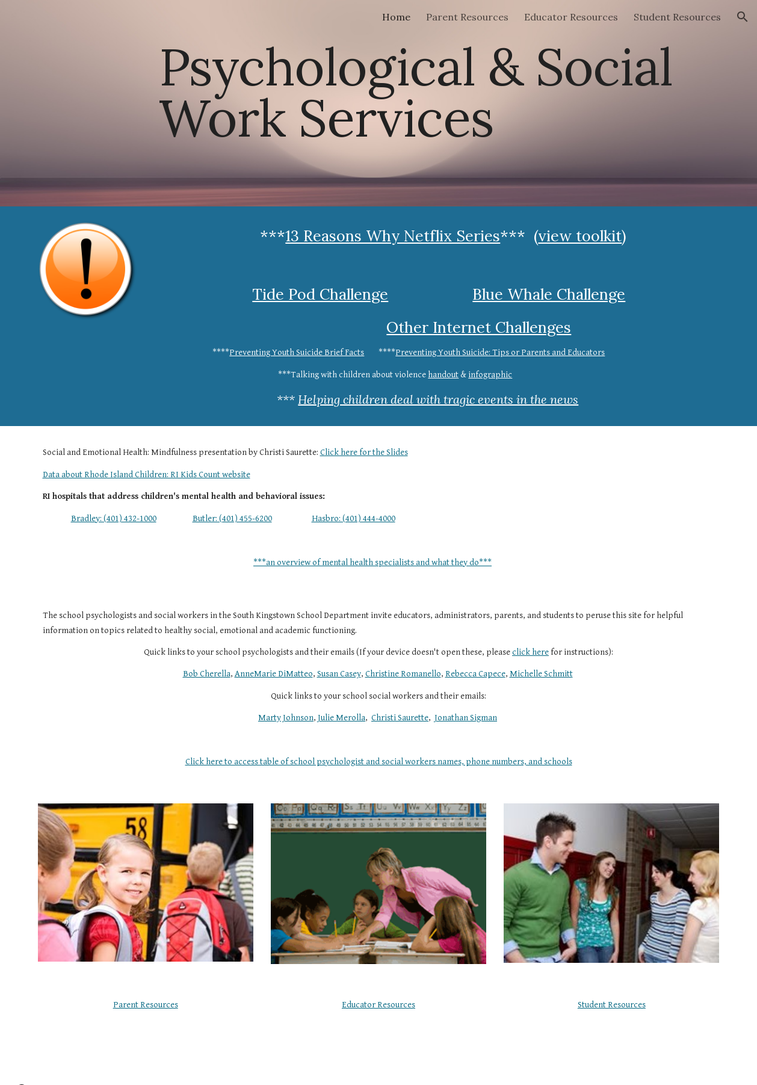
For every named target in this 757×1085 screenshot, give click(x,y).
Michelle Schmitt (541, 674)
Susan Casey (339, 674)
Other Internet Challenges (478, 327)
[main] (436, 103)
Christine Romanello (403, 674)
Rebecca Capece (475, 674)
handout (443, 374)
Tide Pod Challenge (320, 294)
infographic (490, 374)
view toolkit (580, 236)
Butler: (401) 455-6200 (232, 518)
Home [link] (396, 17)
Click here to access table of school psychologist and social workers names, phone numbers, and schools (378, 761)
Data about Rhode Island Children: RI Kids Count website (146, 474)
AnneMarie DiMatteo (274, 674)
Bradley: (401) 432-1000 (113, 518)
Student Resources (612, 1005)
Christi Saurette (399, 718)
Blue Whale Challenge (548, 294)
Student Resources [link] (677, 17)
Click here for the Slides (364, 452)
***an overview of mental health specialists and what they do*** (372, 562)
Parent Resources (145, 1005)
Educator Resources (378, 1005)
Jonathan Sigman (465, 718)
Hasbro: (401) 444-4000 (353, 518)
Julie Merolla (341, 718)
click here (530, 652)
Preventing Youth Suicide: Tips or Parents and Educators (500, 352)
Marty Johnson (286, 718)
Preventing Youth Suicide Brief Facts (296, 352)
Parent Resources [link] (467, 17)
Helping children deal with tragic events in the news (438, 399)
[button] (742, 16)
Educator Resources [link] (571, 17)
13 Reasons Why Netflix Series (392, 236)
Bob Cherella (206, 674)
